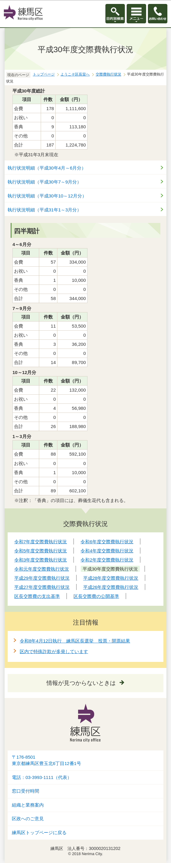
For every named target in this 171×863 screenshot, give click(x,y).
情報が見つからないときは (81, 683)
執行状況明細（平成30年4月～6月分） (47, 167)
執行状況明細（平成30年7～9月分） (44, 181)
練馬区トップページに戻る (39, 832)
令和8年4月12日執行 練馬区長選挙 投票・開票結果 (75, 640)
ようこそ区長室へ (75, 74)
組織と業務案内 (28, 805)
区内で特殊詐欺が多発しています (54, 651)
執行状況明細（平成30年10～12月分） (47, 195)
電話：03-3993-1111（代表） (42, 777)
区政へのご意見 (28, 818)
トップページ (44, 74)
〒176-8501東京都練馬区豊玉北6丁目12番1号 (46, 760)
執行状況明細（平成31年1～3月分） (44, 209)
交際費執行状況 (108, 74)
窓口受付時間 (25, 791)
